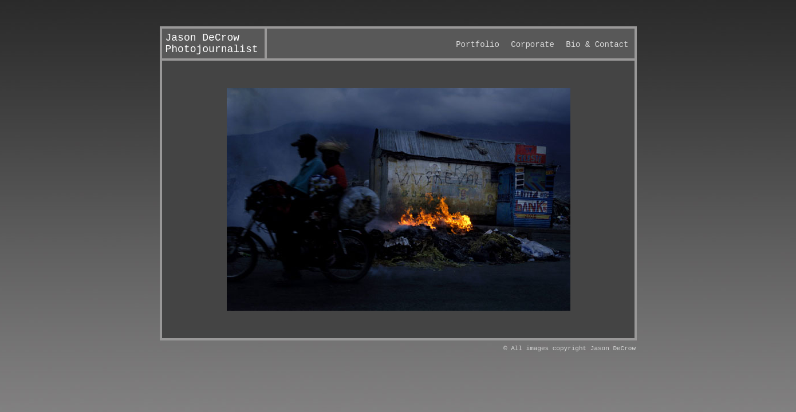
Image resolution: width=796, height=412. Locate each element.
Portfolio (477, 44)
